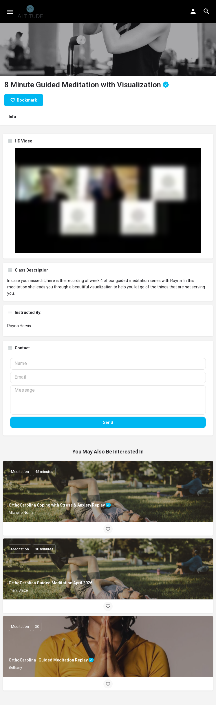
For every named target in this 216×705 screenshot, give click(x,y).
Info (12, 116)
